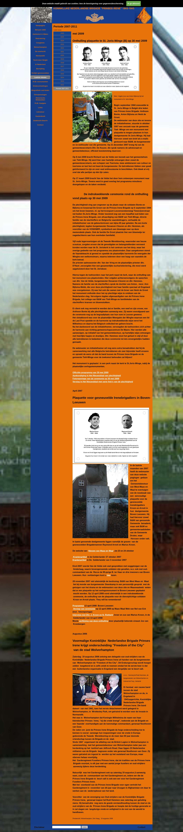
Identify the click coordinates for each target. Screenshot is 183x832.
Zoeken (84, 827)
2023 (62, 44)
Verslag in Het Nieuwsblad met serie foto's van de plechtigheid (103, 382)
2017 (62, 66)
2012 (62, 85)
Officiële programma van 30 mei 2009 (90, 372)
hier (108, 575)
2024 (62, 41)
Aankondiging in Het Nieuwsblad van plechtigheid (97, 376)
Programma (78, 606)
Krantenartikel (80, 557)
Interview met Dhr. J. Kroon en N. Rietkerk (93, 615)
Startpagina (40, 25)
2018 (62, 63)
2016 (62, 70)
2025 (62, 37)
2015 (62, 74)
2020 (62, 55)
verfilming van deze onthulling (93, 621)
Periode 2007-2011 (62, 88)
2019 (62, 59)
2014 (62, 77)
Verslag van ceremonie (84, 609)
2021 (62, 52)
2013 (62, 81)
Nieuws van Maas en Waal (100, 551)
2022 (62, 48)
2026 (62, 33)
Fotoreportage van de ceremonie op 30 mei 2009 (96, 379)
